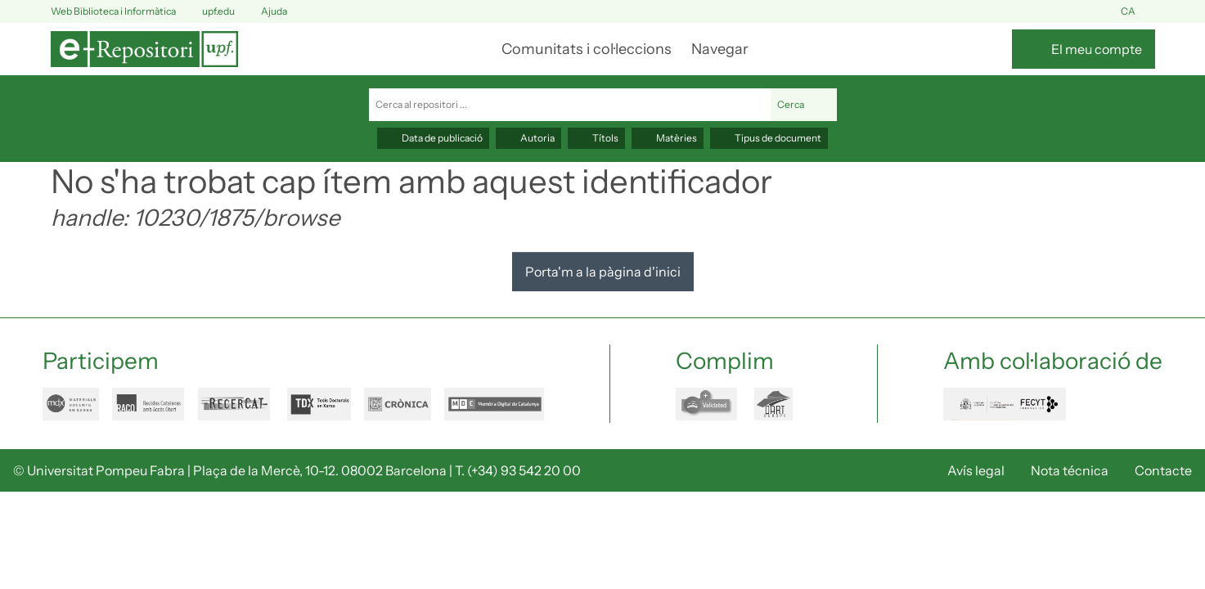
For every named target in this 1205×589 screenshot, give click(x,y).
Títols (596, 138)
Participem (101, 361)
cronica (397, 404)
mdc (494, 404)
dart (783, 404)
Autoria (528, 138)
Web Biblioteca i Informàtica (113, 11)
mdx (71, 404)
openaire (708, 404)
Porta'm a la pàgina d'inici (603, 271)
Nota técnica (1069, 470)
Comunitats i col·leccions (586, 49)
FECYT (1004, 404)
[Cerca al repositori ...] (570, 104)
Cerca (803, 105)
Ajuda (264, 12)
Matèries (667, 138)
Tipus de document (769, 138)
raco (148, 404)
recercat (236, 404)
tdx (319, 404)
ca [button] (1138, 12)
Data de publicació (433, 138)
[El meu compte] (1083, 49)
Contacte (1163, 470)
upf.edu (208, 12)
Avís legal (976, 470)
